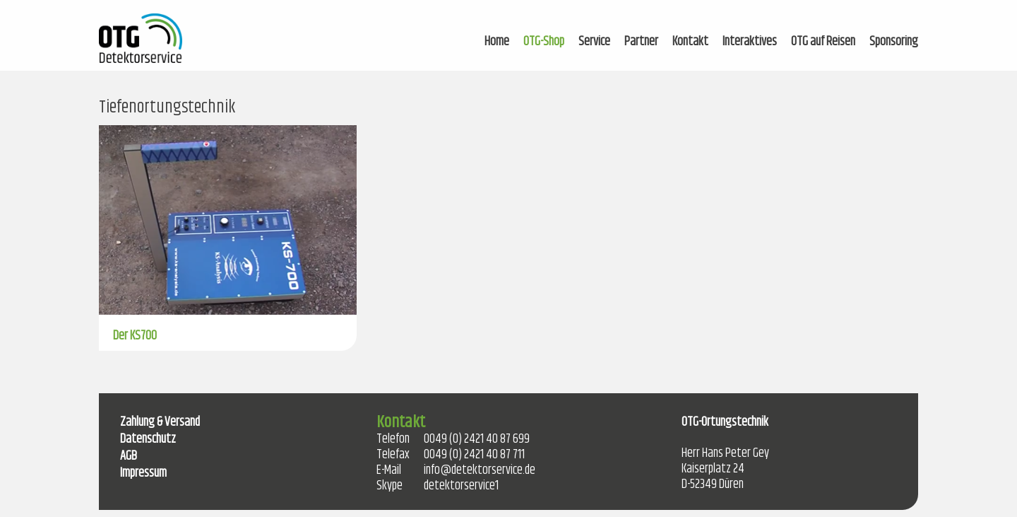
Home (496, 41)
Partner (641, 41)
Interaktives (749, 41)
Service (594, 41)
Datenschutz (148, 439)
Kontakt (690, 41)
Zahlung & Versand (160, 422)
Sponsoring (893, 41)
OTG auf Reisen (823, 41)
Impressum (143, 473)
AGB (128, 456)
